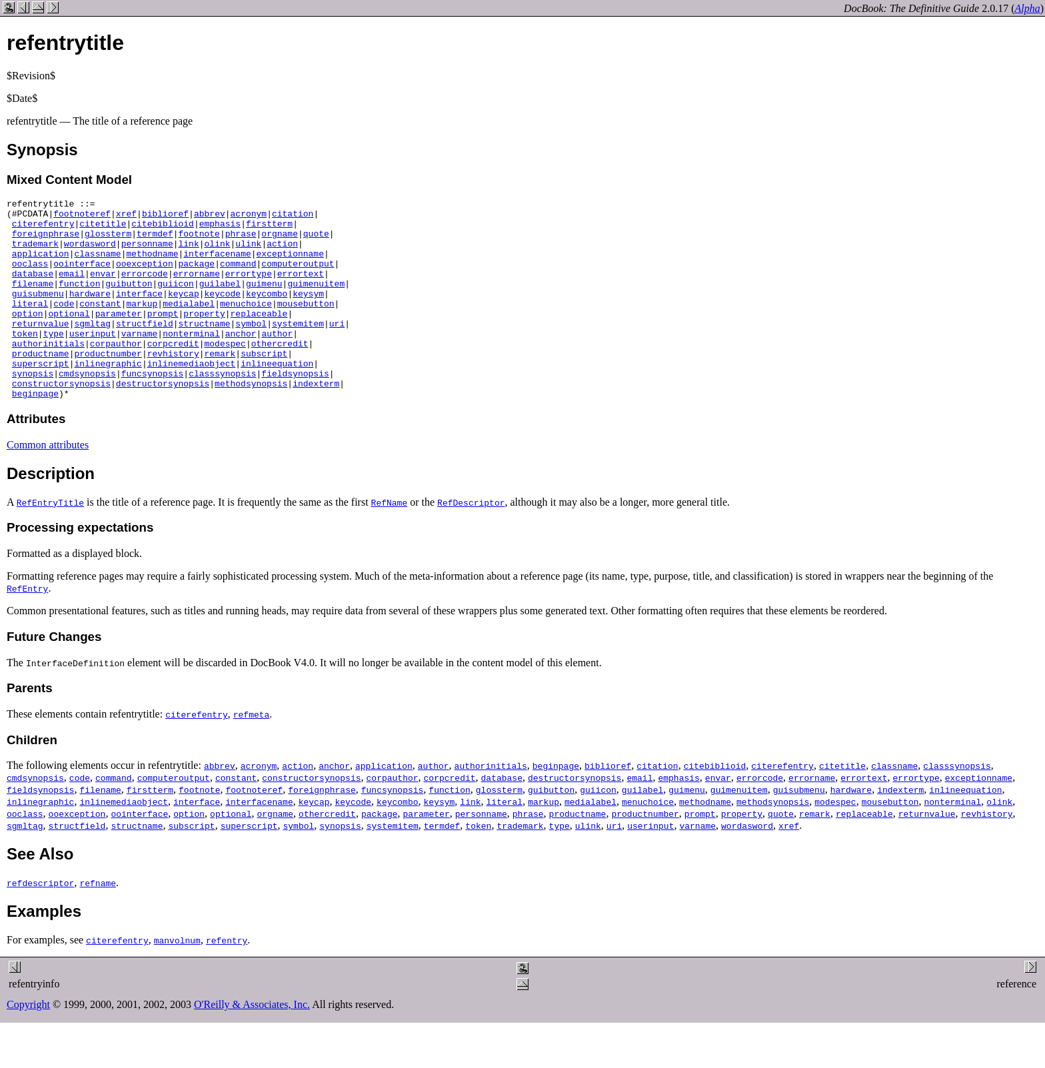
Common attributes (48, 484)
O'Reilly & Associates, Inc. (252, 1044)
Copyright (28, 1044)
